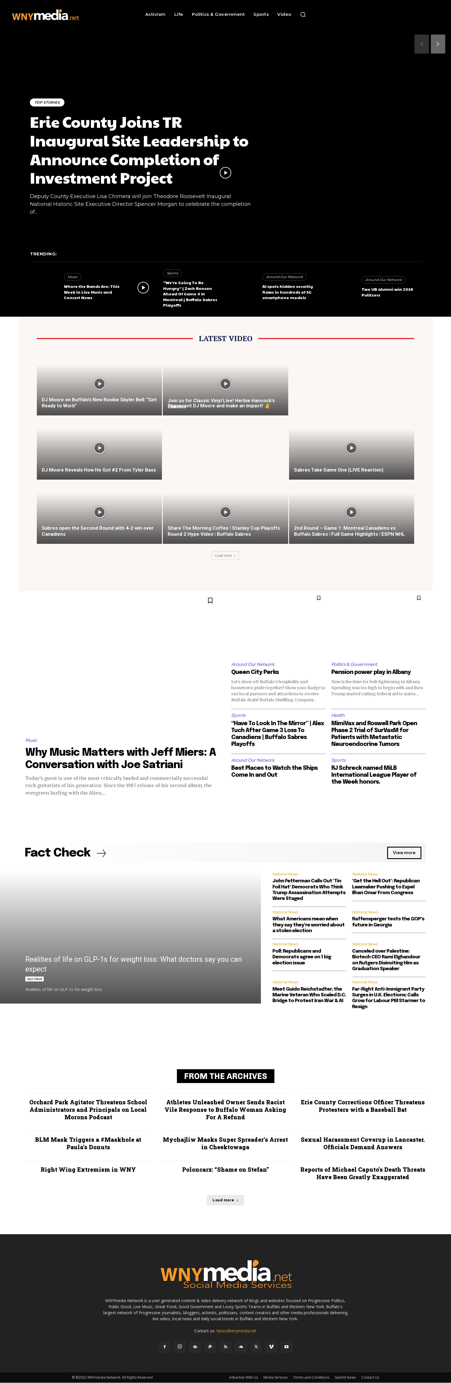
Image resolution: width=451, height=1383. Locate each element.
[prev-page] (421, 44)
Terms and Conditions (311, 1377)
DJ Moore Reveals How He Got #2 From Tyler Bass (99, 470)
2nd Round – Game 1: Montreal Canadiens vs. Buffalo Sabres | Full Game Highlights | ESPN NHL (349, 531)
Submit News (345, 1377)
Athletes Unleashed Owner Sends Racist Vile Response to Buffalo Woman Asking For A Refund (225, 1110)
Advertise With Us (243, 1377)
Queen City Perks (255, 672)
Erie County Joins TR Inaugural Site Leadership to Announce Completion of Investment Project (139, 149)
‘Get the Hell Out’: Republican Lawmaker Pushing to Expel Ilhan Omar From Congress (386, 887)
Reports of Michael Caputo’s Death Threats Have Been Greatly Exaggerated (362, 1173)
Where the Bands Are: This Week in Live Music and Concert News (91, 291)
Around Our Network (284, 277)
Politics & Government (354, 664)
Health (338, 715)
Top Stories (47, 102)
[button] (303, 14)
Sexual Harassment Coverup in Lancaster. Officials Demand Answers (363, 1143)
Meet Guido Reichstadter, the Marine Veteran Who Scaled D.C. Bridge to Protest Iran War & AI (309, 995)
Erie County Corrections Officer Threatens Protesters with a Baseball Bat (363, 1106)
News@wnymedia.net (236, 1331)
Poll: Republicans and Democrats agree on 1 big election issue (301, 957)
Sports (172, 273)
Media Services (275, 1377)
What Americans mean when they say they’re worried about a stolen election (308, 925)
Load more (225, 556)
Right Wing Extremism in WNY (88, 1169)
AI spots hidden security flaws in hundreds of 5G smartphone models (287, 291)
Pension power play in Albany (371, 672)
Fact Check (34, 979)
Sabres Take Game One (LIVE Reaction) (338, 470)
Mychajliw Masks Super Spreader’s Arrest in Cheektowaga (225, 1143)
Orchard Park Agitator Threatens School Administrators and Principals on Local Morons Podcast (88, 1110)
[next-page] (438, 44)
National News (285, 874)
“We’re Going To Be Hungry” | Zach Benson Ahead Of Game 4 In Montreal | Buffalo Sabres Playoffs (190, 294)
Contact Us (370, 1377)
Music (73, 277)
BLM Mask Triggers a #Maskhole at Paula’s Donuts (88, 1143)
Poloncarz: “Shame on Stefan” (225, 1169)
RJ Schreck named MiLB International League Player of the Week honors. (374, 775)
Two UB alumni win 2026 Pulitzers (387, 292)
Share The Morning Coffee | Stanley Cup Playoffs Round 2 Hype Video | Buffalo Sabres (224, 531)
